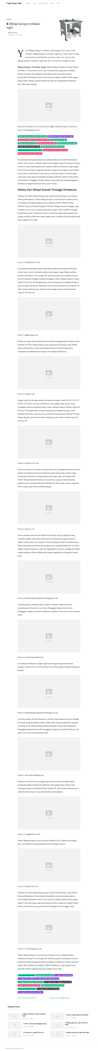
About (52, 3)
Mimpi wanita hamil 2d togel (52, 985)
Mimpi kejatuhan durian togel (30, 150)
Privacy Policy (43, 3)
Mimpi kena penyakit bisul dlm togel (32, 136)
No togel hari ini (24, 979)
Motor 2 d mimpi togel (27, 989)
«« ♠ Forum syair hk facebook (26, 998)
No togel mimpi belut (26, 975)
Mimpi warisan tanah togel (29, 985)
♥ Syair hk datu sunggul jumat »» (60, 998)
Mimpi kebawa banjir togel (28, 147)
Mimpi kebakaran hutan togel (30, 153)
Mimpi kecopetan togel (47, 143)
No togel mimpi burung (63, 975)
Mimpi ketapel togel (58, 140)
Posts (58, 3)
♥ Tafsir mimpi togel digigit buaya (34, 1023)
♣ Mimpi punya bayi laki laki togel (77, 1032)
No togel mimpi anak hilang (48, 989)
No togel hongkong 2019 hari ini (30, 982)
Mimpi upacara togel (44, 975)
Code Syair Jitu (9, 1048)
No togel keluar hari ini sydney (30, 992)
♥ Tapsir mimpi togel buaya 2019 (77, 1015)
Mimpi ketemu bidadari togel (52, 147)
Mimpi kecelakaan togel (67, 143)
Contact (28, 3)
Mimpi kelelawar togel (27, 143)
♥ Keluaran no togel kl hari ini (33, 1032)
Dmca (35, 3)
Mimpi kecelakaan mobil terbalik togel (33, 140)
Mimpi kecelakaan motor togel (61, 136)
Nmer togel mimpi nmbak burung (46, 979)
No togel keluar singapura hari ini (58, 982)
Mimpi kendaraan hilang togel (55, 150)
